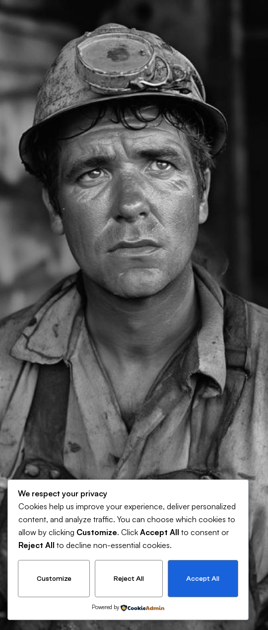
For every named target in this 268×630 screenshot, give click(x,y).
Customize (54, 579)
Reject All (129, 579)
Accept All (202, 579)
